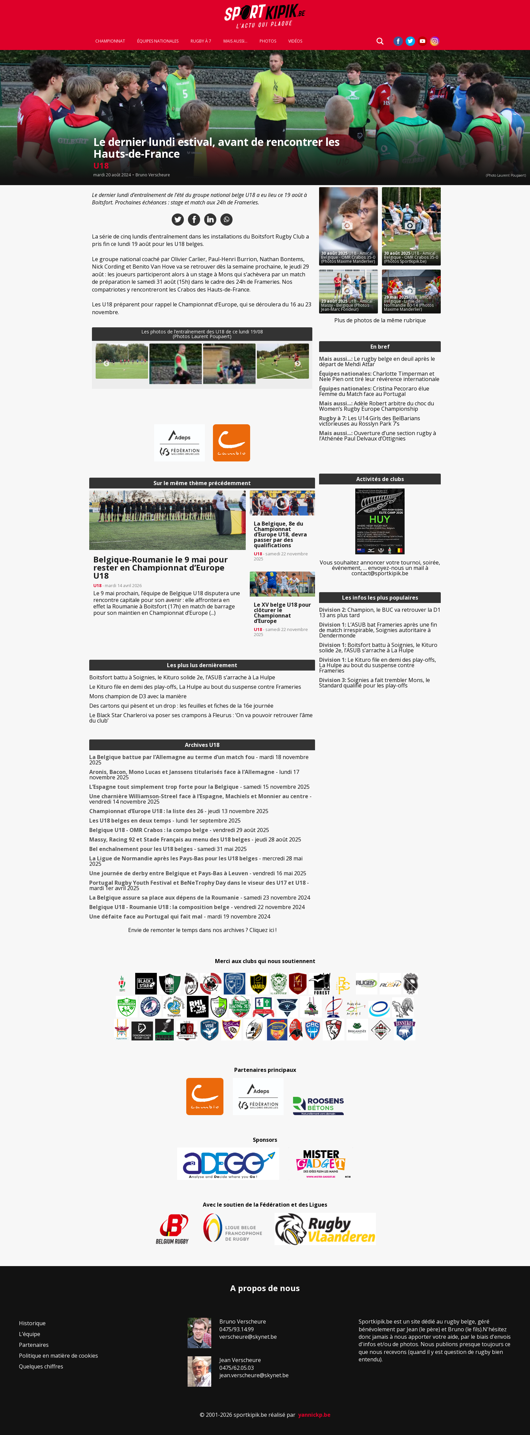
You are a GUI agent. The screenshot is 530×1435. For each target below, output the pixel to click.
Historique (32, 1323)
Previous (106, 363)
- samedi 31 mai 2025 (168, 849)
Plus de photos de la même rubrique (380, 320)
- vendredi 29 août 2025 (179, 830)
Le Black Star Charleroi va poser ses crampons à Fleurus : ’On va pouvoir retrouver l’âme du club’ (201, 717)
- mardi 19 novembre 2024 (179, 916)
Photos (268, 41)
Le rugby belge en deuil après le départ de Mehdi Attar (377, 361)
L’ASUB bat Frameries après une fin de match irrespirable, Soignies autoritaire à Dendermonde (378, 630)
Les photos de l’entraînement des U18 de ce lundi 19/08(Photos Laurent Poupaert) (202, 333)
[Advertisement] (40, 288)
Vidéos (295, 41)
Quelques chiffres (41, 1366)
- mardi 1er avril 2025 (199, 885)
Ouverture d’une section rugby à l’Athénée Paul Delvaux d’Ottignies (377, 435)
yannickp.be (314, 1414)
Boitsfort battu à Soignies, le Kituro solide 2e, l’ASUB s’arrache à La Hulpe (182, 677)
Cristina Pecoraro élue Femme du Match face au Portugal (374, 391)
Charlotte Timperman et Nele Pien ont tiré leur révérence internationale (379, 376)
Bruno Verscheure (153, 175)
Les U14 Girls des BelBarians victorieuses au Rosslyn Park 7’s (369, 421)
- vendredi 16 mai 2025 (197, 873)
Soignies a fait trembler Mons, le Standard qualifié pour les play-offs (374, 682)
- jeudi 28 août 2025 (195, 839)
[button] (122, 361)
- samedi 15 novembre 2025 (199, 786)
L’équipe (29, 1334)
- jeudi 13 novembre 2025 (178, 811)
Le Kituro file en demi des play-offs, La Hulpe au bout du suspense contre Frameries (195, 686)
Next (297, 363)
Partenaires (34, 1345)
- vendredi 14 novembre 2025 (200, 799)
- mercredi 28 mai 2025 (196, 861)
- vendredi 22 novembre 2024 (197, 907)
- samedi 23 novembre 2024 (199, 897)
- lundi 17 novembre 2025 (194, 774)
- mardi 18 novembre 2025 (199, 759)
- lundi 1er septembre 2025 (165, 820)
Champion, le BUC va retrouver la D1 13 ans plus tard (379, 612)
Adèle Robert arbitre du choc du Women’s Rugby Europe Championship (376, 406)
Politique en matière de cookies (58, 1355)
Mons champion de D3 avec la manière (138, 696)
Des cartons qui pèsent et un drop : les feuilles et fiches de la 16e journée (181, 705)
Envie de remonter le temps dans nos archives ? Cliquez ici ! (202, 930)
